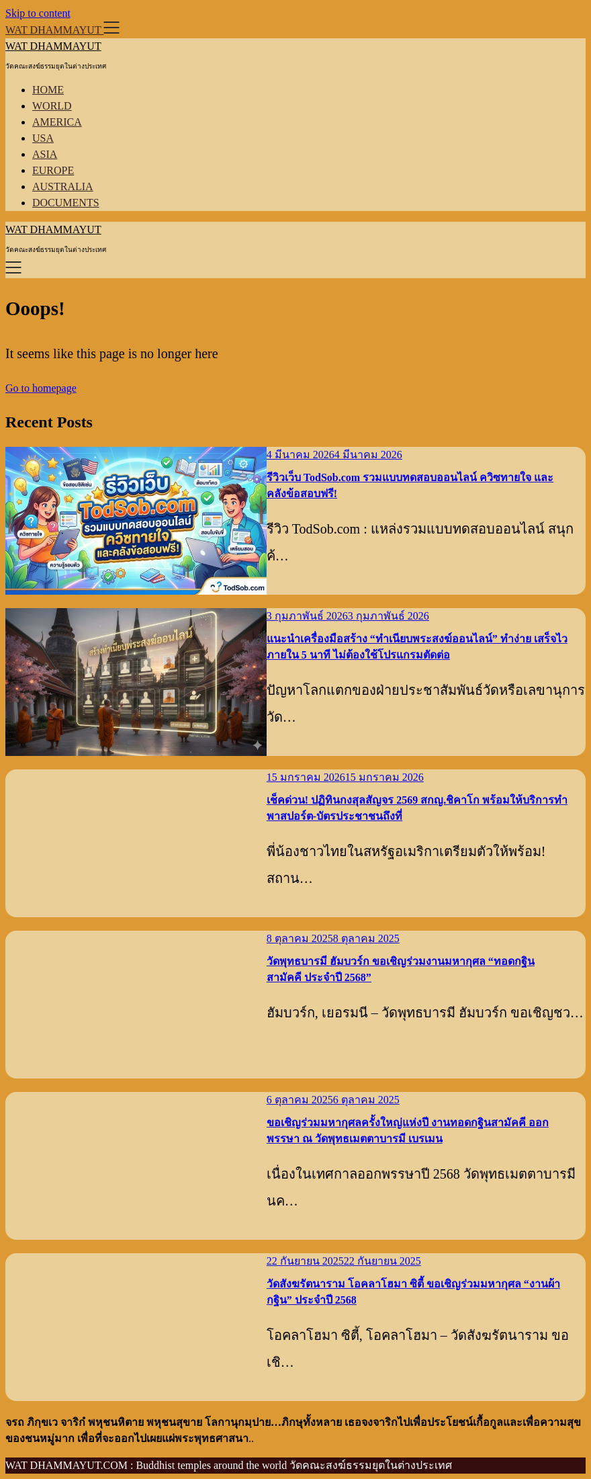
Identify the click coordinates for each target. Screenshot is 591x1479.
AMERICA (57, 122)
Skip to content (38, 13)
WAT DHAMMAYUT (53, 46)
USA (43, 138)
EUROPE (53, 170)
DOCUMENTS (65, 202)
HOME (48, 89)
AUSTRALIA (62, 186)
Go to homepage (41, 388)
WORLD (52, 106)
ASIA (44, 154)
